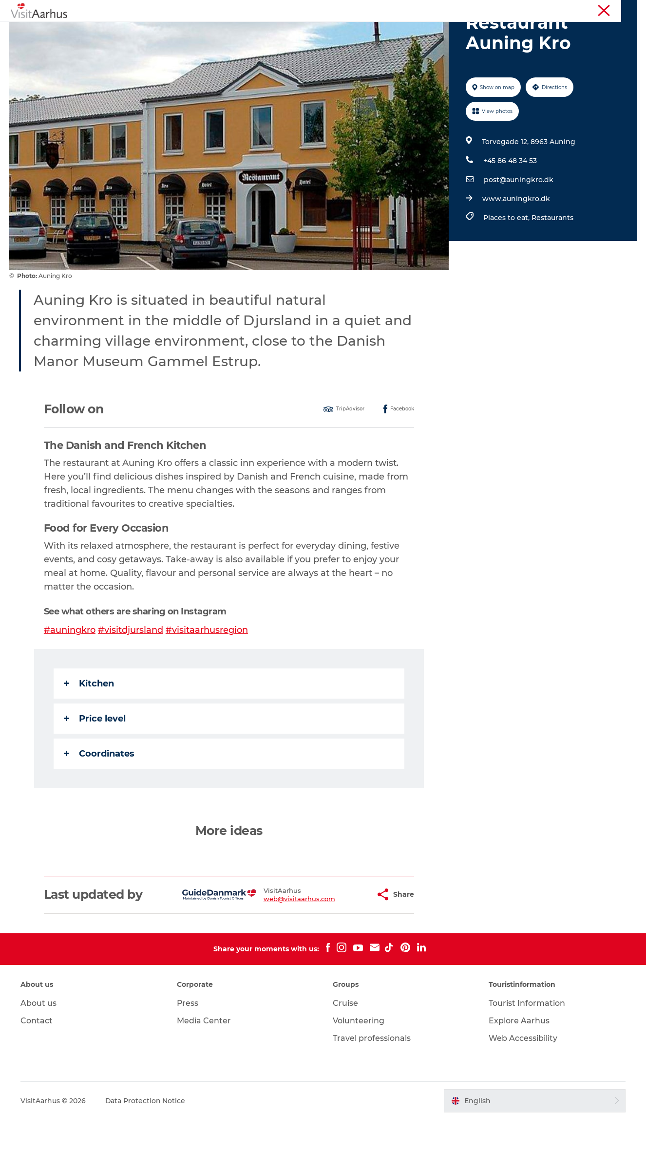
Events (227, 31)
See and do (179, 31)
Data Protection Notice (146, 1147)
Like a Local (276, 31)
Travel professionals (372, 1084)
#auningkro (69, 676)
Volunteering (358, 1067)
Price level (95, 764)
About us (39, 1049)
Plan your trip (411, 31)
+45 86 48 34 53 (509, 207)
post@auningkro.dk (518, 226)
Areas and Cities (342, 31)
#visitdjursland (130, 676)
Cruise (345, 1049)
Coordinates (99, 800)
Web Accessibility (523, 1084)
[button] (343, 940)
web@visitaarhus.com (275, 945)
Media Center (204, 1067)
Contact (37, 1067)
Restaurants (552, 263)
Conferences (618, 9)
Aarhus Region (505, 9)
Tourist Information (562, 9)
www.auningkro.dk (516, 245)
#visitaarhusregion (207, 676)
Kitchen (89, 729)
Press (188, 1049)
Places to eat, (507, 263)
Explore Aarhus (519, 1067)
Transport (469, 31)
